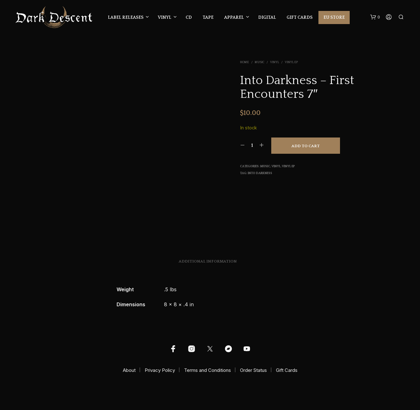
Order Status (253, 370)
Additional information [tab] (208, 261)
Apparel (234, 17)
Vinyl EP (291, 62)
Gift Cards (299, 17)
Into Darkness (260, 173)
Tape (207, 17)
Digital (267, 17)
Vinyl (164, 17)
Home (244, 62)
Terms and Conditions (207, 370)
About (129, 370)
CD (189, 17)
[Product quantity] (252, 145)
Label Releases (125, 17)
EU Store (334, 17)
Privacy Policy (160, 370)
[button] (375, 17)
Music (259, 62)
